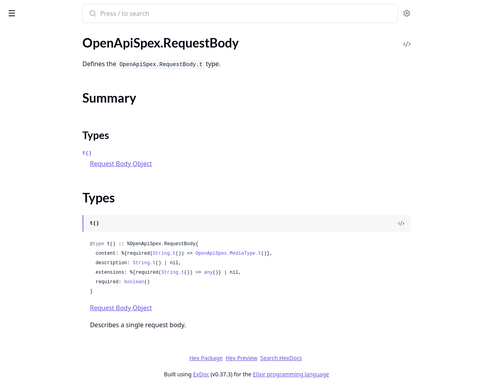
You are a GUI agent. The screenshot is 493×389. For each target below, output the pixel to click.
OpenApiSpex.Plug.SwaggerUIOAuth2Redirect (56, 127)
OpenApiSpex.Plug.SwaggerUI (47, 116)
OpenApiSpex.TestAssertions (45, 325)
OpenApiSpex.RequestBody (44, 159)
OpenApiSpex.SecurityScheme (47, 261)
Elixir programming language (350, 374)
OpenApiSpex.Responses (40, 208)
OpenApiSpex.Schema (36, 218)
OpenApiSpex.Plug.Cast (38, 42)
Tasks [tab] (86, 34)
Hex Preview (301, 358)
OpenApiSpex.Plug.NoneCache (48, 74)
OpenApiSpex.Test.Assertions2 (47, 314)
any (268, 272)
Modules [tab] (47, 34)
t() (147, 153)
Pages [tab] (14, 34)
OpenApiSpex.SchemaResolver (47, 240)
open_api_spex (31, 9)
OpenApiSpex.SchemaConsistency (52, 229)
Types (22, 183)
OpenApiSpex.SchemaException (49, 363)
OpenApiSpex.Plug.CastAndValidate (55, 52)
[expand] (111, 43)
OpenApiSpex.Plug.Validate (43, 138)
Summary (27, 173)
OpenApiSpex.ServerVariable (45, 282)
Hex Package (265, 358)
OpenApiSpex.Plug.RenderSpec (48, 106)
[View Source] (460, 223)
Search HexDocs (340, 358)
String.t (224, 253)
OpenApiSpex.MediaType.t (289, 253)
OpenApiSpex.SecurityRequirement (54, 250)
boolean (194, 282)
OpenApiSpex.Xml (30, 336)
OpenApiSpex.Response (38, 197)
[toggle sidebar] (108, 12)
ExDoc (261, 374)
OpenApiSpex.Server (34, 272)
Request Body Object (181, 163)
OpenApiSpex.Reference (39, 149)
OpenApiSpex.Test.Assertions (46, 304)
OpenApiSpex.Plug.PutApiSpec (48, 95)
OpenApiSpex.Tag (29, 293)
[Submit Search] (152, 14)
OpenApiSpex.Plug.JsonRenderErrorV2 (56, 63)
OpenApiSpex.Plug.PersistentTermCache (56, 84)
